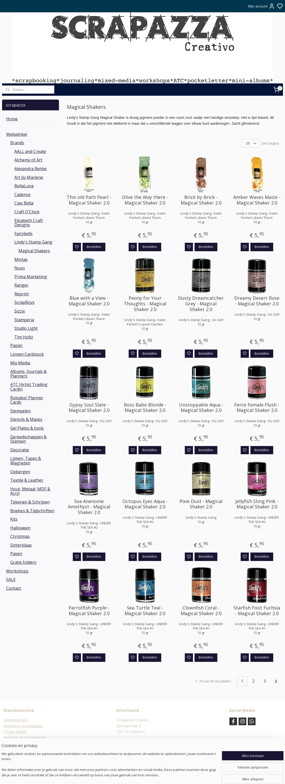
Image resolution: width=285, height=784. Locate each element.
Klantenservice (16, 720)
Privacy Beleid (15, 731)
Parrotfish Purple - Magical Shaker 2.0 (88, 610)
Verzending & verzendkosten (27, 743)
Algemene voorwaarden (23, 725)
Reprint (21, 294)
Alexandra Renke (30, 168)
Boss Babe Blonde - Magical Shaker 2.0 (145, 407)
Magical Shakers (34, 251)
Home (12, 119)
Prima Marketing (30, 276)
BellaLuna (24, 186)
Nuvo (19, 268)
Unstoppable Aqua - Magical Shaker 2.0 (201, 407)
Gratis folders (23, 562)
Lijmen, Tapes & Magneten (25, 461)
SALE (11, 579)
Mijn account (261, 6)
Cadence (22, 194)
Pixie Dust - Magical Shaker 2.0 (200, 504)
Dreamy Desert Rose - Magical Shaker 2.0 (257, 300)
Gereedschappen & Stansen (28, 439)
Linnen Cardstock (27, 354)
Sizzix (19, 311)
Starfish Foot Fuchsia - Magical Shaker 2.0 (257, 610)
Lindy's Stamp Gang (33, 242)
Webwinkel (16, 134)
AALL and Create (30, 151)
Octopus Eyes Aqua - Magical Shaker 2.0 (145, 504)
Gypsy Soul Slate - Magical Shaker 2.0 (89, 407)
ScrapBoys (24, 302)
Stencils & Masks (26, 419)
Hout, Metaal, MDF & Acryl (30, 491)
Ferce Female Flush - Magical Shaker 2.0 (257, 407)
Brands (17, 143)
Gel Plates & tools (27, 428)
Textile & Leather (26, 480)
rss (167, 775)
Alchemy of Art (28, 160)
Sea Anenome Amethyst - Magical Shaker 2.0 (89, 507)
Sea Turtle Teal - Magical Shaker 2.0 (145, 610)
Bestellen (94, 246)
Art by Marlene (28, 177)
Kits (13, 519)
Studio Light (26, 328)
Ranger (21, 285)
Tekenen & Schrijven (30, 502)
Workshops (17, 571)
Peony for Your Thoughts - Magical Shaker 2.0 (145, 303)
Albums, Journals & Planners (28, 374)
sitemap (156, 775)
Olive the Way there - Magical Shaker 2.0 (145, 200)
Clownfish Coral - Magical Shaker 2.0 (201, 610)
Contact (13, 588)
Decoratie (19, 450)
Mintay (21, 259)
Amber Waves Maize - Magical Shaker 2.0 (257, 200)
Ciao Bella (23, 203)
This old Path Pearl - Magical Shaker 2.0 (89, 200)
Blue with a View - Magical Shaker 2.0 (89, 300)
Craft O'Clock (26, 212)
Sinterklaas (21, 545)
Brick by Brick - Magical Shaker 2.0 (201, 200)
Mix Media (20, 363)
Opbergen (20, 472)
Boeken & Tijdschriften (32, 511)
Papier (16, 345)
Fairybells (23, 233)
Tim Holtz (23, 337)
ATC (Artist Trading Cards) (28, 387)
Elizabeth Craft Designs (28, 223)
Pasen (16, 553)
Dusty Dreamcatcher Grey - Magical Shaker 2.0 (201, 303)
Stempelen (20, 411)
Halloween (20, 528)
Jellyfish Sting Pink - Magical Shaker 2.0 (257, 504)
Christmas (20, 536)
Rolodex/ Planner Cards (26, 400)
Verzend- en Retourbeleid (24, 737)
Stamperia (24, 320)
